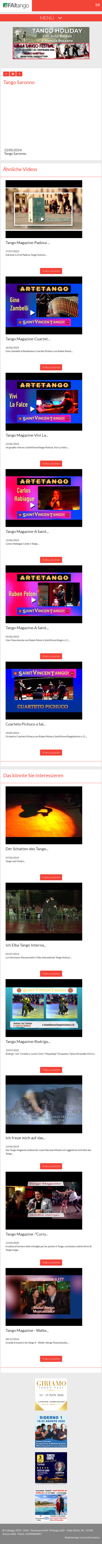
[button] (44, 209)
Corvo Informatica (89, 1537)
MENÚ (51, 18)
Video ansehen (51, 271)
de (98, 5)
